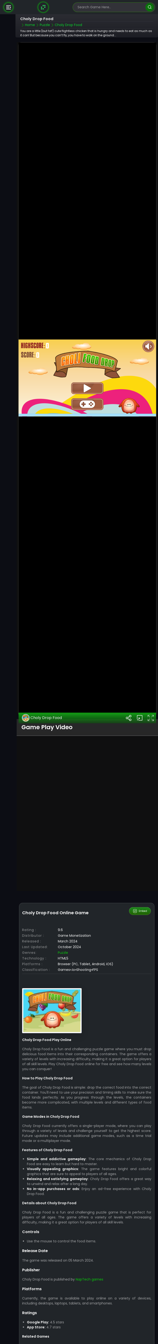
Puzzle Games (33, 1306)
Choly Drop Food (42, 674)
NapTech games (89, 1235)
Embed (140, 867)
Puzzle (63, 908)
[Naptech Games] (43, 7)
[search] (149, 7)
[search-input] (110, 7)
